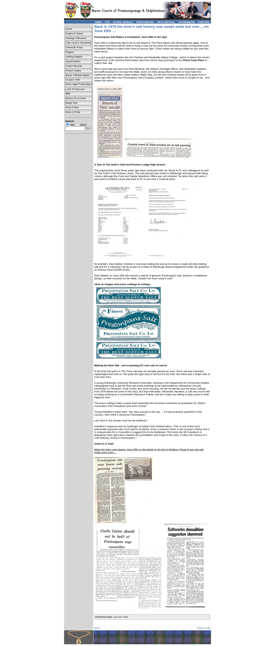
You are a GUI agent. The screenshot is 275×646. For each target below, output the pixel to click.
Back (97, 627)
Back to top (203, 627)
